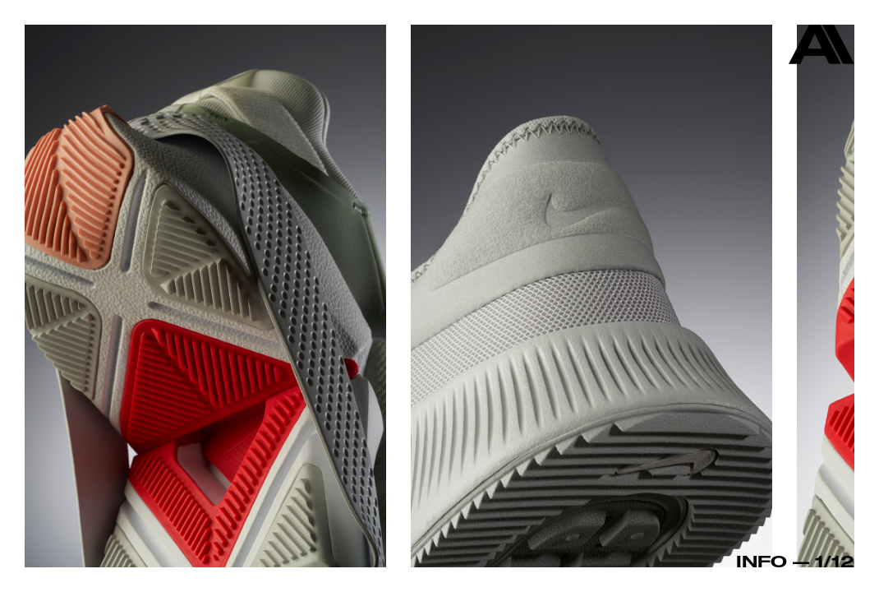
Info (761, 561)
